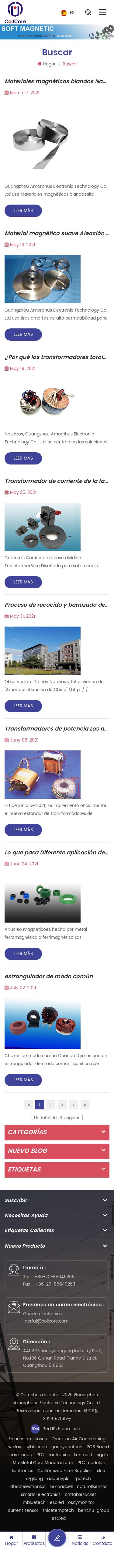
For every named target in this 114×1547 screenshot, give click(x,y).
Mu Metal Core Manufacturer (43, 1462)
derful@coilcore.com (46, 1321)
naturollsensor (92, 1486)
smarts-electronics (40, 1494)
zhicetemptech (58, 1510)
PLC (40, 1454)
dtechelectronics (27, 1486)
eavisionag (20, 1454)
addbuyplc (58, 1478)
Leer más (23, 210)
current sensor (23, 1510)
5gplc (102, 1454)
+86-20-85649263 (55, 1284)
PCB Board (98, 1446)
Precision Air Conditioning (78, 1438)
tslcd (100, 1470)
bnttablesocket (80, 1494)
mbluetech (34, 1502)
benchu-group (93, 1510)
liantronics (59, 1454)
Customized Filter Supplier (64, 1470)
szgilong (34, 1478)
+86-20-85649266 (54, 1276)
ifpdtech (82, 1478)
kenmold (83, 1454)
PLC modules (91, 1462)
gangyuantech (66, 1446)
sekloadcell (61, 1486)
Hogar (46, 64)
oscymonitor (81, 1502)
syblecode (36, 1446)
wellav (14, 1446)
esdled (57, 1502)
